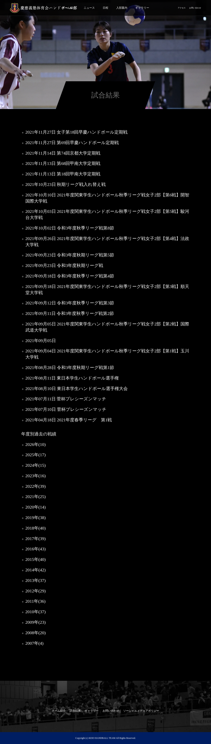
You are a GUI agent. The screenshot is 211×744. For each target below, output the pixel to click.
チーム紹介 (59, 710)
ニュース (89, 7)
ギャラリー (142, 7)
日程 (105, 7)
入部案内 (121, 7)
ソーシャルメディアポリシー (141, 710)
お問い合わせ (195, 8)
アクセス (182, 8)
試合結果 (75, 710)
